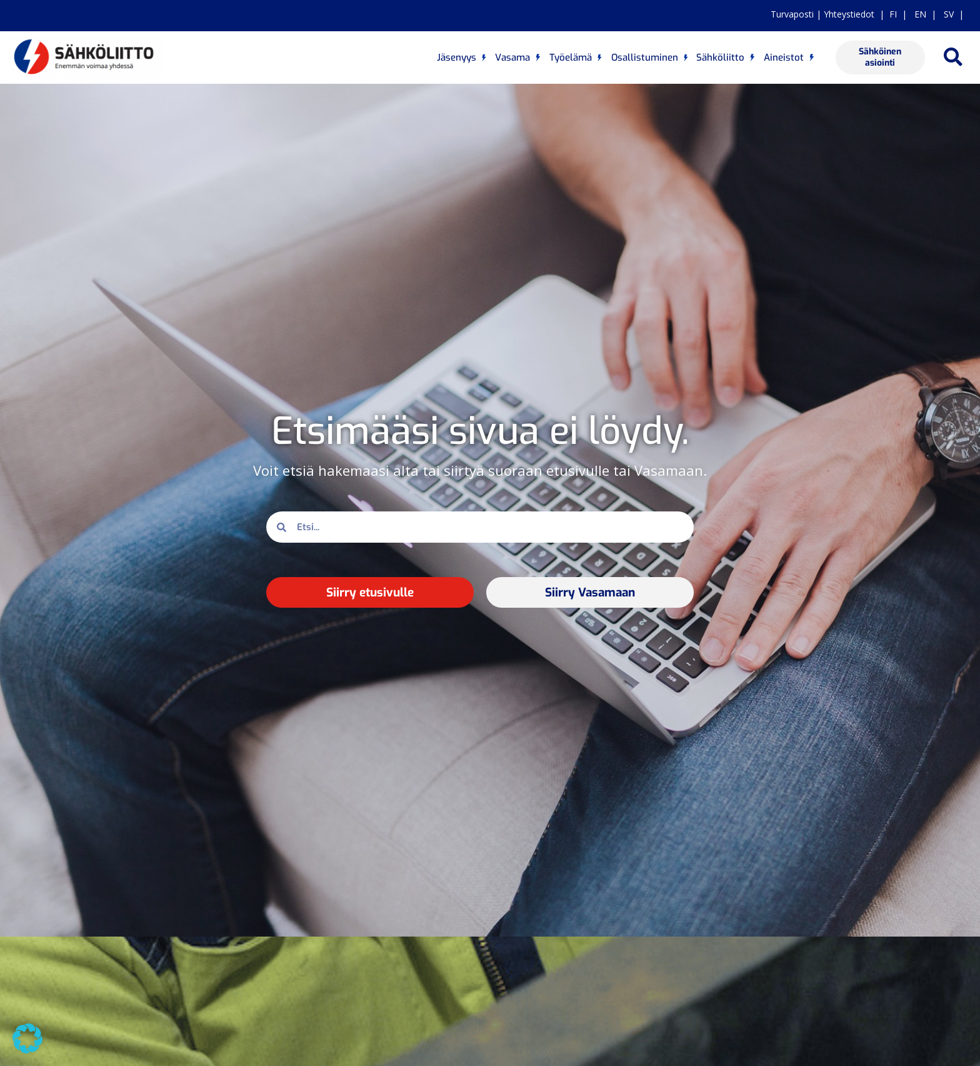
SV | (951, 14)
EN (919, 14)
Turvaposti (792, 14)
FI (893, 14)
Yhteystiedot (849, 14)
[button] (952, 58)
